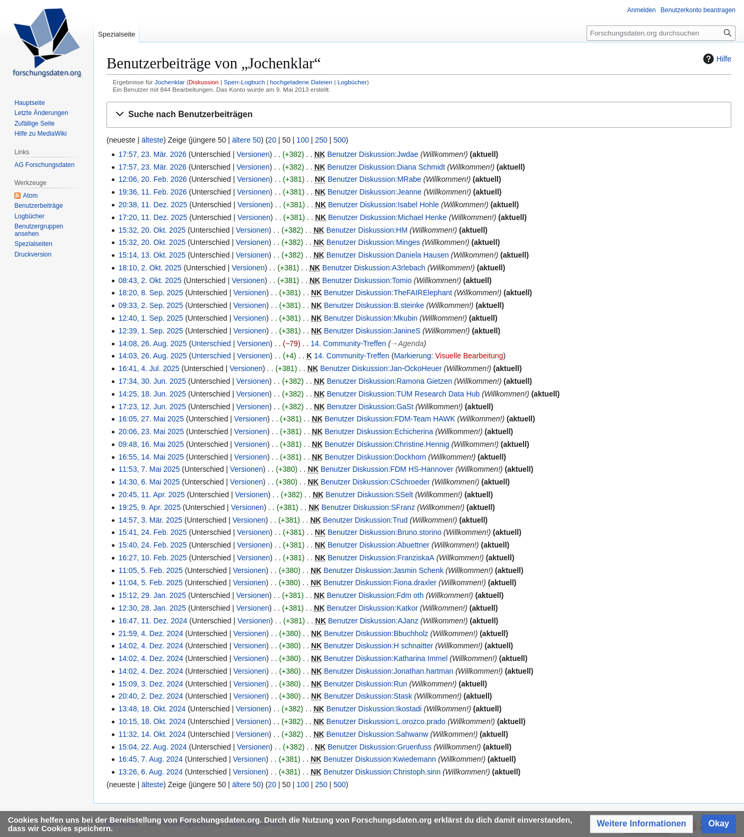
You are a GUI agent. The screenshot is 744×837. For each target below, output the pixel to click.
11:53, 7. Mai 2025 (149, 469)
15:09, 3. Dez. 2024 (150, 684)
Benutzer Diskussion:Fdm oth (375, 595)
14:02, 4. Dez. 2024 (150, 645)
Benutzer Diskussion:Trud (365, 520)
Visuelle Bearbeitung (469, 355)
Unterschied (211, 343)
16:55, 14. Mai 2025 (151, 457)
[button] (419, 114)
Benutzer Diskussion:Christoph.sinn (381, 772)
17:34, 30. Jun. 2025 (152, 381)
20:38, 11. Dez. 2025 (152, 204)
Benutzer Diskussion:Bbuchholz (376, 633)
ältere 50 (246, 140)
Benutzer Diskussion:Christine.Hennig (387, 444)
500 (339, 140)
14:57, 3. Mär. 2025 (150, 520)
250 (321, 140)
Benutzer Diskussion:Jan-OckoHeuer (381, 368)
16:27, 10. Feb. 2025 (152, 557)
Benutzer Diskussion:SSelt (369, 494)
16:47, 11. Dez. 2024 (152, 620)
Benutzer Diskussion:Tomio (367, 280)
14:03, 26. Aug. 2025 (152, 355)
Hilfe (716, 59)
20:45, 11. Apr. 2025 (151, 494)
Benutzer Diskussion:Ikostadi (374, 708)
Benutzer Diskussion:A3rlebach (374, 267)
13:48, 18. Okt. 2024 (151, 708)
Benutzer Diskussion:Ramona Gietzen (390, 381)
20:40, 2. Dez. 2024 (150, 696)
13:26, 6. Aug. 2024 (150, 772)
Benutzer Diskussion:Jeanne (374, 192)
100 (303, 140)
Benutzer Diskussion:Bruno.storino (384, 532)
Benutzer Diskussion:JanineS (372, 331)
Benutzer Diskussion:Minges (373, 242)
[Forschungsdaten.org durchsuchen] (661, 33)
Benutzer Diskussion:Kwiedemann (379, 759)
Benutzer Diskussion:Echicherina (379, 431)
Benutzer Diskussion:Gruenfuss (379, 747)
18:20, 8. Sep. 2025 (150, 292)
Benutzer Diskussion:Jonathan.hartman (388, 671)
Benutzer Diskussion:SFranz (368, 507)
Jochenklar (170, 81)
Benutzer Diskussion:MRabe (374, 179)
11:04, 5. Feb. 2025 (150, 582)
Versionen (253, 154)
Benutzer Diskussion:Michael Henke (387, 217)
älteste (152, 140)
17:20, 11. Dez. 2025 (152, 217)
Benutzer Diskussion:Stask (368, 696)
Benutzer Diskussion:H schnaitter (378, 645)
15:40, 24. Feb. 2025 (152, 545)
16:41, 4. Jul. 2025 (148, 368)
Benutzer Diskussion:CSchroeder (375, 482)
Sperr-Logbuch (244, 81)
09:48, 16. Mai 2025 (151, 444)
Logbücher (352, 81)
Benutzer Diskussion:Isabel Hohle (383, 204)
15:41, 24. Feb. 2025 (152, 532)
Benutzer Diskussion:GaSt (370, 406)
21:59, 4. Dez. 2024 (150, 633)
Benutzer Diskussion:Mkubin (371, 318)
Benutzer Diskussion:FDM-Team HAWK (390, 419)
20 (272, 140)
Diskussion (204, 81)
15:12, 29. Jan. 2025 (152, 595)
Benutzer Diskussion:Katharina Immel (385, 658)
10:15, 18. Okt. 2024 (151, 721)
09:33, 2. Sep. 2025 (150, 305)
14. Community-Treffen (348, 343)
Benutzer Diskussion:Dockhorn (375, 457)
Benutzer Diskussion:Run (365, 684)
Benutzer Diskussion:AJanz (373, 620)
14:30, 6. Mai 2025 (149, 482)
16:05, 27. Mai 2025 (151, 419)
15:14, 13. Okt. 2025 (151, 255)
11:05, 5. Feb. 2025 (150, 570)
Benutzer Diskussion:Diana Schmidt (386, 167)
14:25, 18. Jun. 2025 (152, 394)
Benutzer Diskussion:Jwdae (372, 154)
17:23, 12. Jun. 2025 (152, 406)
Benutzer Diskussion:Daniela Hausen (387, 255)
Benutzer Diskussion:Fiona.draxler (379, 582)
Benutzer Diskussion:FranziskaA (381, 557)
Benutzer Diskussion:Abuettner (378, 545)
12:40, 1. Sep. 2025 (150, 318)
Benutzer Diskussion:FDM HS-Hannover (387, 469)
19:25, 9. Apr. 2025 (149, 507)
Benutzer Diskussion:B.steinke (374, 305)
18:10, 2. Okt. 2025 (149, 267)
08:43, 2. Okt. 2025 (149, 280)
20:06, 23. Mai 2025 (151, 431)
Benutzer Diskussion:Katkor (372, 608)
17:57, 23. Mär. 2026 (152, 154)
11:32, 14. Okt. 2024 (151, 734)
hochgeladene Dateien (301, 81)
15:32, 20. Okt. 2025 (151, 230)
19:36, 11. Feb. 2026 (152, 192)
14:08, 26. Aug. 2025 (152, 343)
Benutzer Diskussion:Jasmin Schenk (383, 570)
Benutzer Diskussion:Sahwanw (377, 734)
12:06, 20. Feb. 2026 (152, 179)
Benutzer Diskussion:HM (367, 230)
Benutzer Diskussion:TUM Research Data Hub (403, 394)
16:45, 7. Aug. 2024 (150, 759)
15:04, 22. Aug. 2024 (152, 747)
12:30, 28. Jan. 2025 (152, 608)
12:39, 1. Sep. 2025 (150, 331)
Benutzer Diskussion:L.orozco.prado (386, 721)
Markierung (412, 355)
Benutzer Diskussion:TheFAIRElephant (388, 292)
